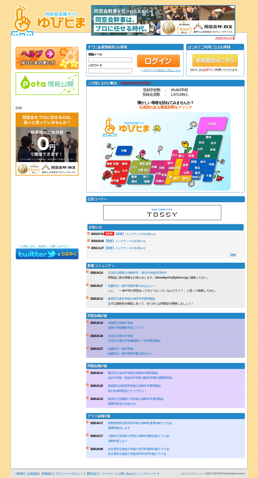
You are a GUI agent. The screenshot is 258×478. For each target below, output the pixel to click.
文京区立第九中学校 (120, 336)
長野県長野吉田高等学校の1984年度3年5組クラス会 (140, 423)
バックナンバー (147, 473)
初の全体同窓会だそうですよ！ (127, 391)
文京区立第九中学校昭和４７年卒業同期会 (134, 341)
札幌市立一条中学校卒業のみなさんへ (131, 286)
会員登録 (32, 473)
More (233, 254)
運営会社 (92, 473)
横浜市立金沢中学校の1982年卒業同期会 (133, 373)
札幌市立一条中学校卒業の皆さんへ (130, 353)
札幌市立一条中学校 (120, 349)
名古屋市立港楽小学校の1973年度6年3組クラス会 (138, 449)
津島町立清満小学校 (120, 323)
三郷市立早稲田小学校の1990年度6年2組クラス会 (138, 436)
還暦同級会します (119, 428)
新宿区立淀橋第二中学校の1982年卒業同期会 (136, 399)
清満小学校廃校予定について (126, 327)
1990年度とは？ (117, 441)
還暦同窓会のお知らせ (122, 403)
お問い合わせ (126, 473)
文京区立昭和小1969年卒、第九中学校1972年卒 (137, 273)
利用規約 (46, 473)
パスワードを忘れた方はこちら (161, 70)
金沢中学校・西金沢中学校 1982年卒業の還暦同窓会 (140, 378)
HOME (20, 473)
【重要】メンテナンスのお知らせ (135, 234)
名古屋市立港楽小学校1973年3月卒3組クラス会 (137, 454)
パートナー (108, 473)
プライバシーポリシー (69, 473)
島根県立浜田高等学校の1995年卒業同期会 (134, 386)
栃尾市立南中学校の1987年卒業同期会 (131, 298)
